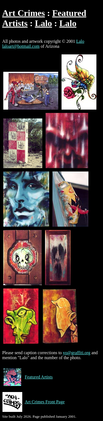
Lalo (43, 23)
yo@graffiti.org (76, 352)
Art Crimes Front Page (33, 402)
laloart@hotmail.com (21, 46)
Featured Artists (27, 377)
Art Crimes (23, 13)
